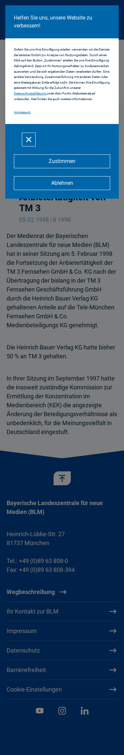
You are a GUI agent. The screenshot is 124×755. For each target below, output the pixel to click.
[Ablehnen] (62, 183)
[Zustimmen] (62, 161)
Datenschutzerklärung (30, 93)
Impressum (22, 112)
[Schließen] (29, 139)
